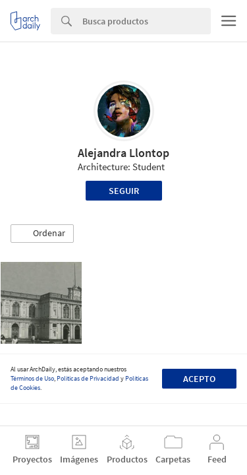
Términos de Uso (32, 378)
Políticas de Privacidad (88, 378)
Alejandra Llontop (123, 152)
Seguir (124, 191)
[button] (42, 233)
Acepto (199, 379)
